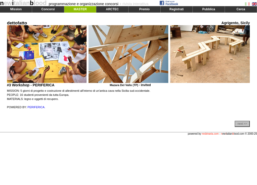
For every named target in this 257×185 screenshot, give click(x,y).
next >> (242, 123)
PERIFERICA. (36, 107)
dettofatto (17, 23)
